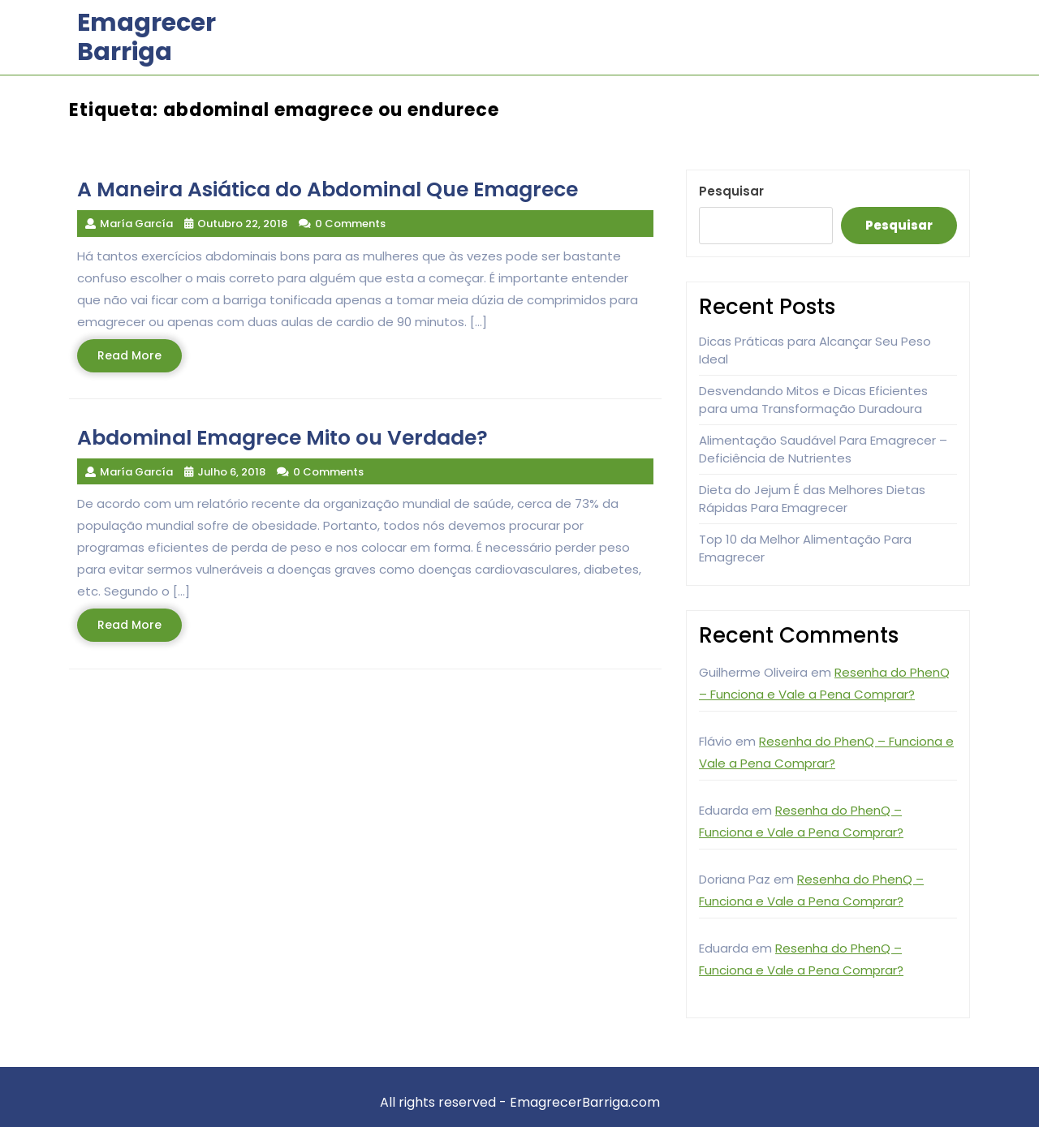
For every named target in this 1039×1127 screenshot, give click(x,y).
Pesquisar (731, 191)
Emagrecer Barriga (146, 37)
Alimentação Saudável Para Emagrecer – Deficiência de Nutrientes (823, 449)
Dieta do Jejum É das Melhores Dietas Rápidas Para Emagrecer (812, 499)
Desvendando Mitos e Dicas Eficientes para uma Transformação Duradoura (813, 400)
